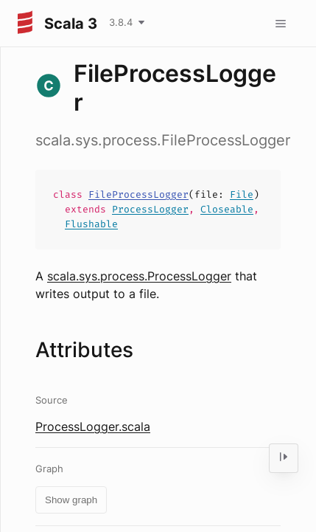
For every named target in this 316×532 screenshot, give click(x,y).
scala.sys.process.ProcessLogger (139, 276)
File (241, 194)
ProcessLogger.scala (92, 426)
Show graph (71, 499)
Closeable (226, 209)
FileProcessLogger (138, 194)
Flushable (91, 224)
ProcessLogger (150, 209)
